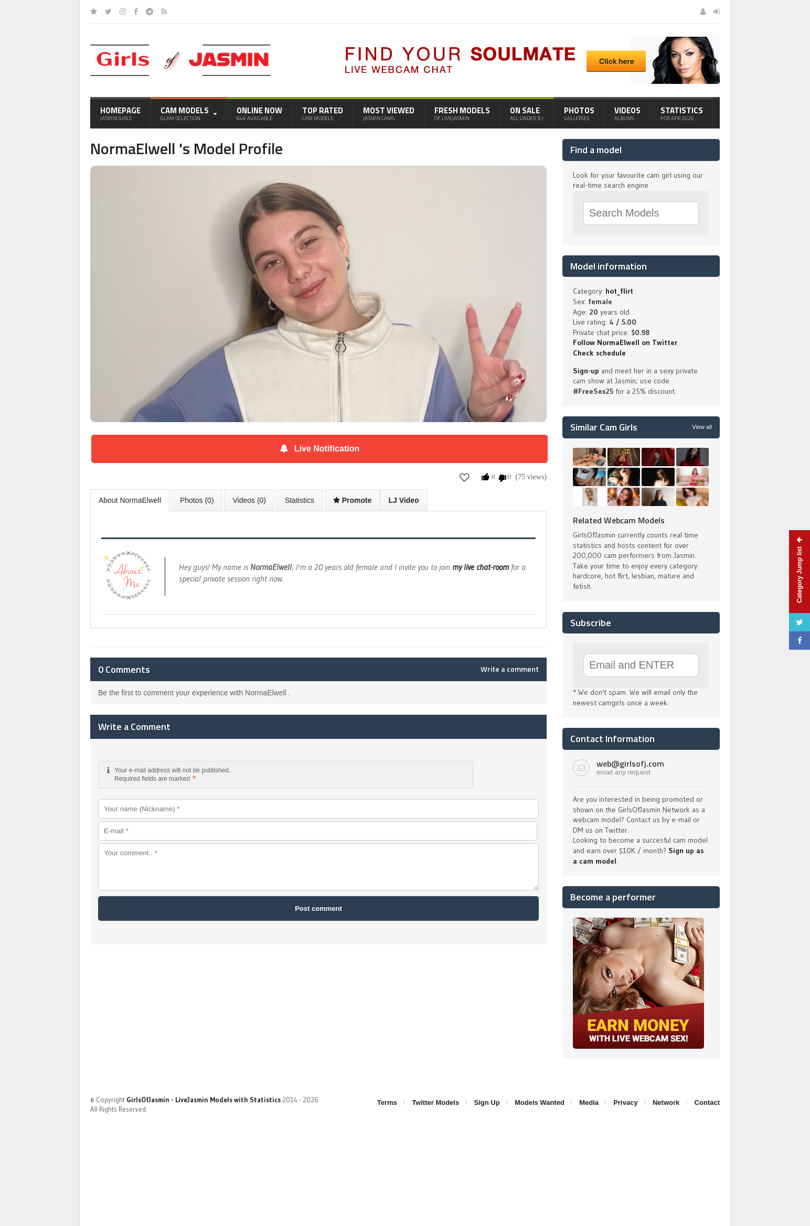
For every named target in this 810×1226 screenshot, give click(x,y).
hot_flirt (619, 291)
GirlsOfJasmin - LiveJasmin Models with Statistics (203, 1099)
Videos (627, 113)
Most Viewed (388, 113)
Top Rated (322, 113)
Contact (707, 1102)
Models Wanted (539, 1102)
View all (702, 427)
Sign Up (487, 1102)
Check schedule (599, 353)
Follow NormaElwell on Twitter (625, 342)
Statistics (681, 113)
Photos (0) (197, 500)
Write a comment (510, 669)
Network (666, 1102)
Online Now (259, 113)
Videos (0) (249, 500)
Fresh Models (462, 113)
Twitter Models (435, 1102)
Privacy (625, 1102)
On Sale (527, 113)
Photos (579, 113)
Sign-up (586, 370)
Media (589, 1102)
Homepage (120, 113)
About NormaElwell (130, 500)
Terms (387, 1102)
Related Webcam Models (619, 520)
